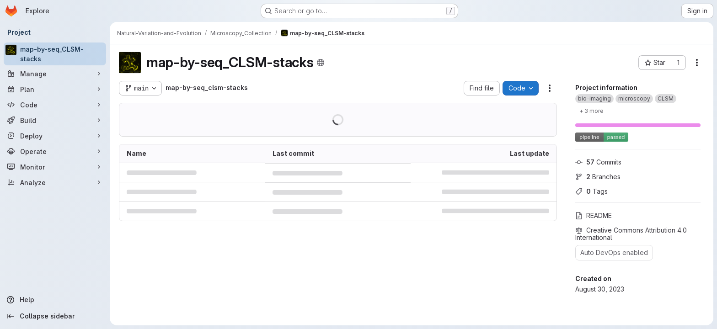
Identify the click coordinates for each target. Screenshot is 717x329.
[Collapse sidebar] (55, 316)
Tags (591, 191)
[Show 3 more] (591, 110)
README (593, 215)
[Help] (55, 299)
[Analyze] (55, 182)
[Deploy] (55, 135)
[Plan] (55, 89)
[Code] (55, 104)
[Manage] (55, 73)
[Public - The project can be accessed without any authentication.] (320, 62)
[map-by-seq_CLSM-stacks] (55, 53)
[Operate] (55, 151)
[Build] (55, 120)
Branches (598, 176)
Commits (598, 162)
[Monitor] (55, 166)
